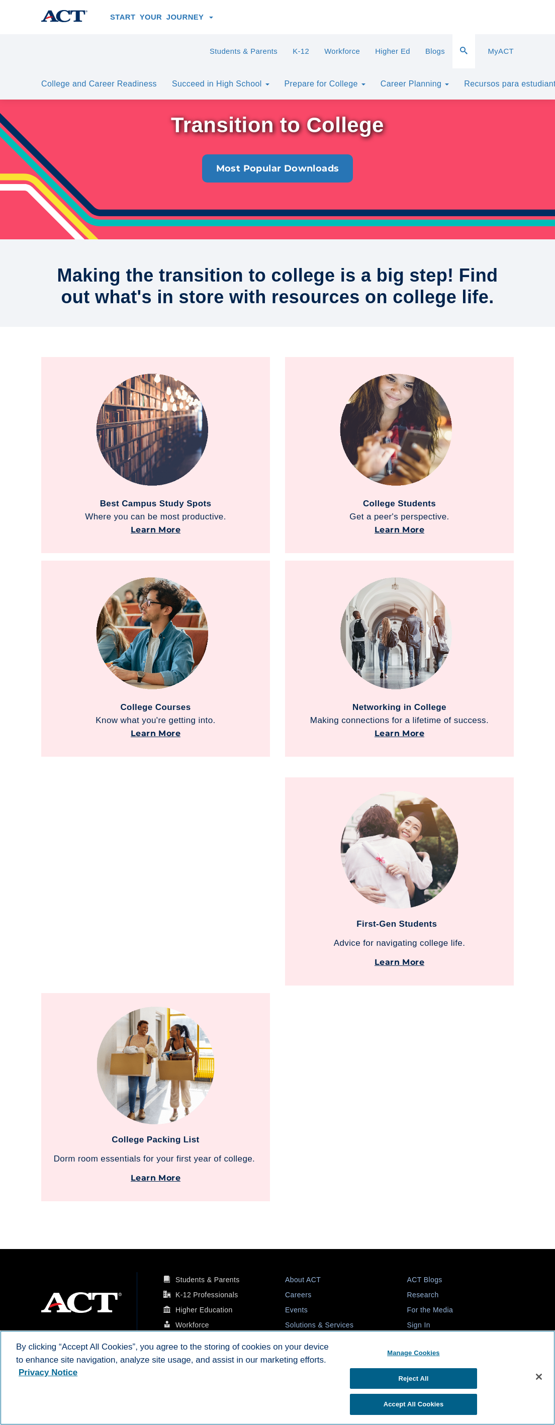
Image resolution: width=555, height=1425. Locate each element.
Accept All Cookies (414, 1404)
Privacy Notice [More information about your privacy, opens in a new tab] (48, 1372)
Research (423, 1295)
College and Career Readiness (99, 83)
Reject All (413, 1378)
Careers (298, 1295)
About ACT (303, 1280)
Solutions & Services (319, 1325)
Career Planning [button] (415, 83)
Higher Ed (392, 51)
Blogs (435, 51)
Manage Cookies (413, 1353)
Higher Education (204, 1310)
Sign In (418, 1325)
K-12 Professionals (206, 1295)
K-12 (301, 51)
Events (296, 1310)
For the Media (430, 1310)
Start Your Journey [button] (161, 17)
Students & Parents (244, 51)
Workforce (342, 51)
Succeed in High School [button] (220, 83)
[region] (277, 1377)
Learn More (155, 530)
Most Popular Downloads (277, 168)
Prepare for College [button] (325, 83)
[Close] (539, 1377)
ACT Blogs (424, 1280)
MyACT (501, 51)
